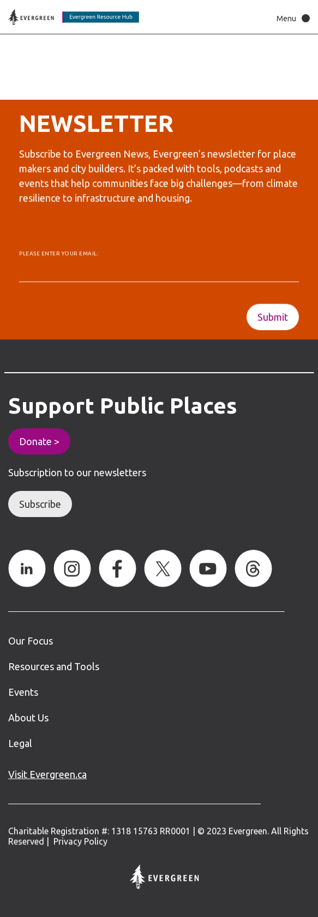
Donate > (39, 441)
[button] (290, 18)
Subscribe (40, 504)
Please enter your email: (58, 256)
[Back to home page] (73, 17)
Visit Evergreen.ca (47, 774)
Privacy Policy (80, 842)
